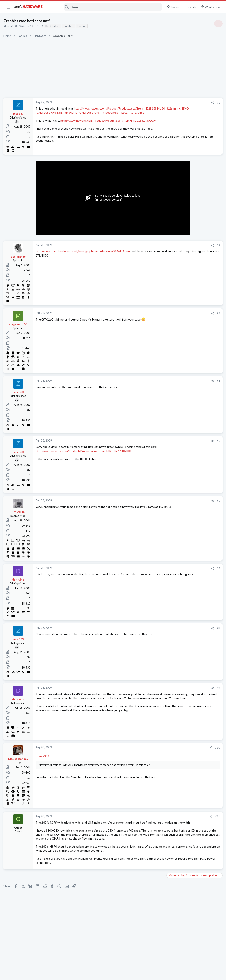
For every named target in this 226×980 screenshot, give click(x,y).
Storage (172, 504)
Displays (173, 520)
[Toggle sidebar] (217, 23)
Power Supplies (177, 362)
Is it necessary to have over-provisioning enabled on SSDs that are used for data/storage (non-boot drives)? (194, 553)
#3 (152, 314)
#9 (152, 689)
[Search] (105, 7)
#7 (152, 569)
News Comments (178, 255)
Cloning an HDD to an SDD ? (192, 496)
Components (175, 448)
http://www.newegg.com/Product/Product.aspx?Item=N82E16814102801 (84, 455)
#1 (152, 102)
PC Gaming (174, 334)
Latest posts (170, 432)
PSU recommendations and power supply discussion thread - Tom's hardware (193, 347)
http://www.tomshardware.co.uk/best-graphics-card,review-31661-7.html (83, 252)
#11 (151, 817)
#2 (152, 246)
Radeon (82, 26)
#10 (151, 748)
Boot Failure (53, 26)
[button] (8, 6)
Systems (173, 310)
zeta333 (12, 26)
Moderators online (175, 575)
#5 (152, 441)
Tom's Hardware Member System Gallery (194, 299)
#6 (152, 501)
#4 (152, 381)
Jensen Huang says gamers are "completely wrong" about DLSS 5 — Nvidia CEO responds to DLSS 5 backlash (195, 406)
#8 (152, 629)
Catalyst (69, 26)
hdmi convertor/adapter (189, 512)
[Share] (146, 103)
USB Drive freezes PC (188, 440)
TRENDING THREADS (174, 223)
